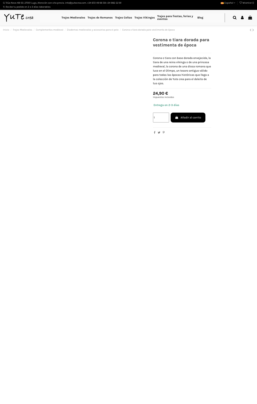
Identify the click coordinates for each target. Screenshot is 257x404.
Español (228, 2)
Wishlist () (247, 2)
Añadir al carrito (188, 117)
